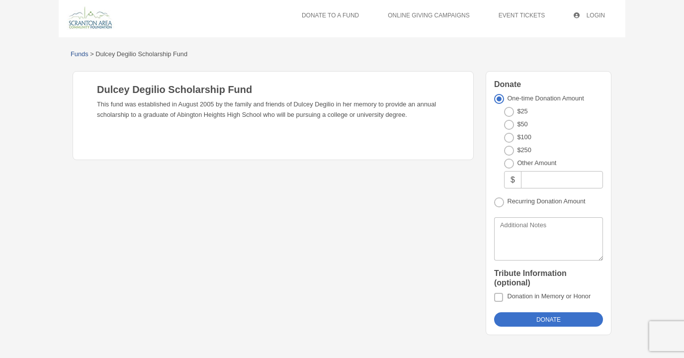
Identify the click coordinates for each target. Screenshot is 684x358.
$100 (524, 137)
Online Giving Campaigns (428, 15)
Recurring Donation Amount (546, 201)
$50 (522, 124)
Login (589, 15)
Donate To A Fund (330, 15)
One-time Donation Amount (545, 98)
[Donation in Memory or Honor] (498, 297)
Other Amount (536, 163)
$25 (522, 111)
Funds (79, 54)
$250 (524, 150)
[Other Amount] (562, 179)
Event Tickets (522, 15)
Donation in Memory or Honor (549, 296)
